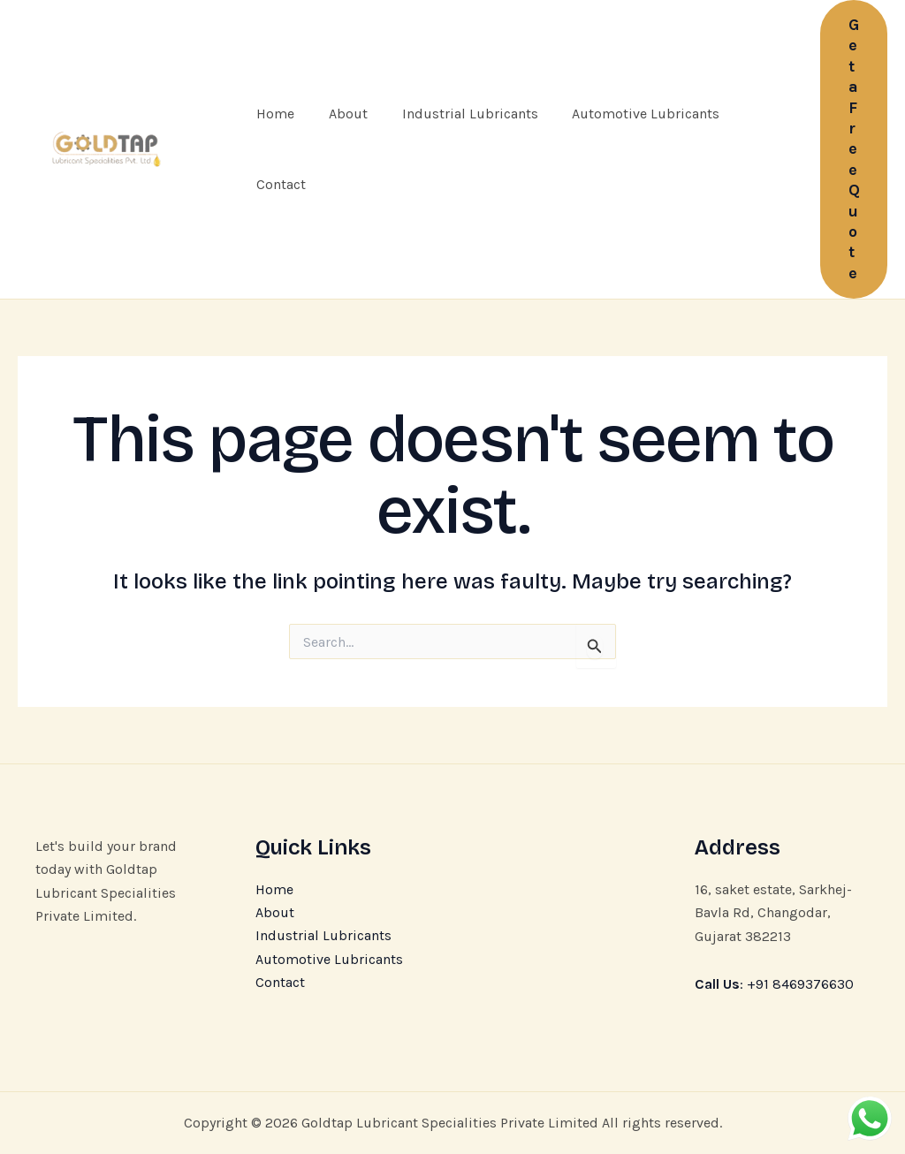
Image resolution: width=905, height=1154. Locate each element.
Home (273, 113)
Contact (278, 184)
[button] (854, 149)
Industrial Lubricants (455, 113)
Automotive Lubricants (625, 113)
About (339, 113)
